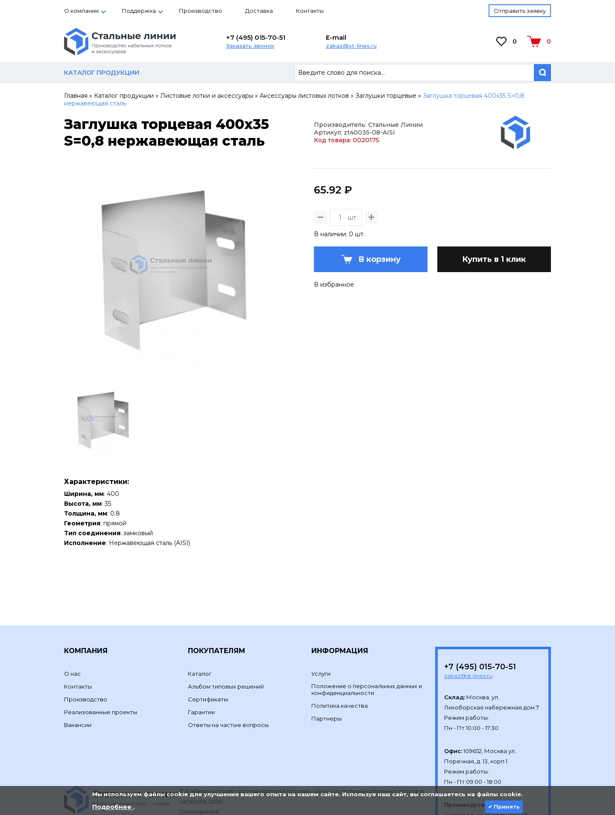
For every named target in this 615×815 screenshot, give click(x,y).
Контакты (310, 10)
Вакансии (77, 683)
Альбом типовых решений (226, 644)
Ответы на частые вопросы (228, 683)
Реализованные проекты (100, 670)
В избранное (334, 326)
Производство (200, 10)
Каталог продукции (124, 96)
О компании (81, 10)
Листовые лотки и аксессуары (206, 96)
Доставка (259, 10)
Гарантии (201, 670)
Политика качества (339, 663)
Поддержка (139, 10)
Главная (76, 96)
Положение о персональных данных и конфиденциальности (366, 647)
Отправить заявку (520, 10)
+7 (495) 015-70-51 (255, 37)
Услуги (321, 631)
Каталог (199, 631)
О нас (72, 631)
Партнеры (326, 676)
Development (200, 769)
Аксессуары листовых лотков (304, 96)
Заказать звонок (250, 45)
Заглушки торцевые (385, 96)
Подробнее (112, 807)
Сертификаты (208, 657)
